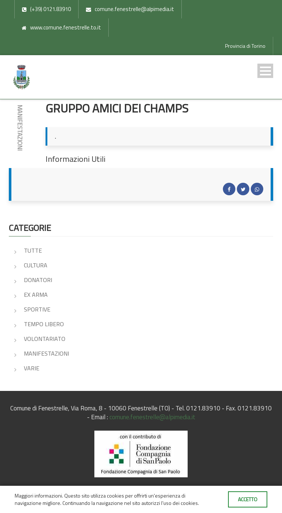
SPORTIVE (37, 309)
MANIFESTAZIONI (46, 353)
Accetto (247, 499)
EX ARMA (36, 294)
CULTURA (35, 265)
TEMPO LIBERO (44, 324)
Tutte (33, 250)
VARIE (31, 368)
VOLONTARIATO (44, 338)
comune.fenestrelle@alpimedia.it (152, 417)
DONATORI (38, 279)
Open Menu (265, 71)
